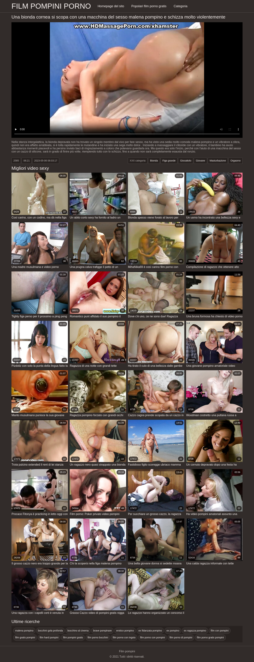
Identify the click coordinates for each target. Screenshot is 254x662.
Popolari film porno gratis (148, 6)
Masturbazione (218, 160)
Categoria (181, 6)
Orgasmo (235, 160)
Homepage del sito (111, 6)
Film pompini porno (51, 6)
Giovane (200, 160)
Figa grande (169, 160)
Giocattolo (185, 160)
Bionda (154, 160)
